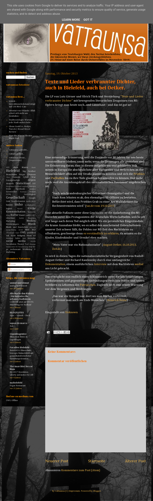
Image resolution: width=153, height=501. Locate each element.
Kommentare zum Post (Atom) (80, 470)
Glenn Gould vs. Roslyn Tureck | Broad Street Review (20, 129)
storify (33, 241)
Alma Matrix (20, 167)
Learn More (71, 19)
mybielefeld (16, 383)
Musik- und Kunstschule (17, 227)
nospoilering (11, 230)
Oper (17, 233)
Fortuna (23, 192)
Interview (100, 264)
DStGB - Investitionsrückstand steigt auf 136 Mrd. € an (22, 104)
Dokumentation (55, 264)
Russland (9, 238)
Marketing (10, 221)
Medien (31, 221)
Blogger (97, 491)
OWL (23, 232)
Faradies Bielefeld (19, 347)
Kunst (22, 215)
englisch (25, 186)
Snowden (31, 238)
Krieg (8, 215)
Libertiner (10, 218)
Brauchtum (11, 174)
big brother (29, 171)
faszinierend (11, 192)
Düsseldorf (10, 186)
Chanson (31, 174)
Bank (34, 167)
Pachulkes (57, 178)
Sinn (24, 238)
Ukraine (32, 244)
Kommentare (16, 270)
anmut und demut (19, 283)
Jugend (9, 209)
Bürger (22, 175)
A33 (7, 167)
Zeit (11, 326)
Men (23, 224)
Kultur (15, 215)
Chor (8, 177)
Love (21, 218)
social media (15, 241)
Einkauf (18, 186)
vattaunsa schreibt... (18, 150)
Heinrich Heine (117, 300)
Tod (27, 244)
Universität (10, 247)
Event (8, 189)
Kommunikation (15, 211)
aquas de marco (18, 323)
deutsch (10, 183)
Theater (20, 244)
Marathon (32, 218)
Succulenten (11, 244)
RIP (34, 236)
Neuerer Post (56, 461)
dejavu (32, 180)
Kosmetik (32, 212)
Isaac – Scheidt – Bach (20, 315)
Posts (12, 264)
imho (19, 204)
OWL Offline (12, 400)
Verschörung (23, 247)
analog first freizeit (18, 286)
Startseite (96, 461)
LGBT (33, 215)
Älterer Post (135, 461)
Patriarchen (87, 284)
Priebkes (139, 174)
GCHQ (8, 194)
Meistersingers (12, 224)
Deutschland (23, 183)
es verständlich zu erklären (101, 233)
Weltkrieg (27, 249)
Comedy (16, 177)
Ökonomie (10, 233)
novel (21, 230)
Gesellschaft (15, 197)
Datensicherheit (13, 180)
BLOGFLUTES (17, 313)
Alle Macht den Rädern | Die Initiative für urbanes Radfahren (22, 296)
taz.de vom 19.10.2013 (100, 205)
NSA (34, 230)
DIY (34, 184)
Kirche (32, 208)
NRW (27, 230)
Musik (32, 224)
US (16, 247)
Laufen (28, 215)
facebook (20, 189)
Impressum (74, 491)
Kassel (19, 209)
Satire (17, 238)
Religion (21, 236)
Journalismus (30, 205)
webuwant (15, 249)
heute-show (31, 201)
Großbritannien (18, 201)
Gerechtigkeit (30, 194)
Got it (87, 19)
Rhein (29, 236)
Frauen (33, 192)
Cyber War (29, 177)
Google (32, 198)
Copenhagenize (18, 334)
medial (139, 264)
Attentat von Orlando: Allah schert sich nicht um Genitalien (22, 113)
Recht (13, 236)
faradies (33, 189)
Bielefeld (13, 171)
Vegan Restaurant (18, 386)
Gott (8, 201)
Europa (32, 186)
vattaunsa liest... (16, 154)
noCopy (33, 227)
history (9, 205)
